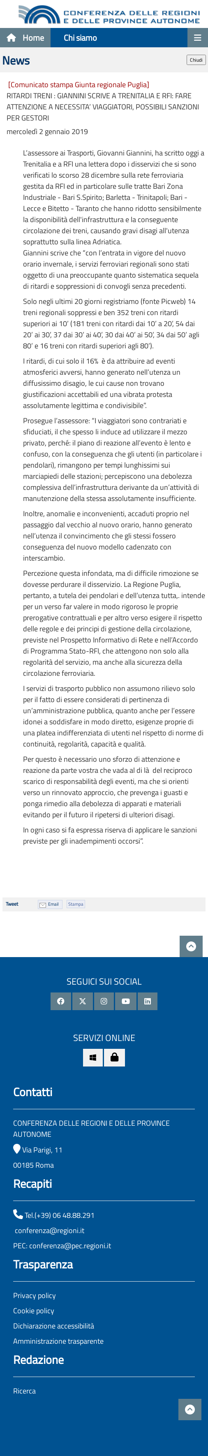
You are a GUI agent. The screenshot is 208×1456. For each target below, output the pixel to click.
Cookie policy (33, 1310)
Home (25, 37)
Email (53, 904)
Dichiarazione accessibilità (53, 1325)
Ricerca (24, 1390)
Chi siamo (80, 37)
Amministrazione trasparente (58, 1341)
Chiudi (196, 60)
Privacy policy (34, 1295)
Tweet (12, 904)
